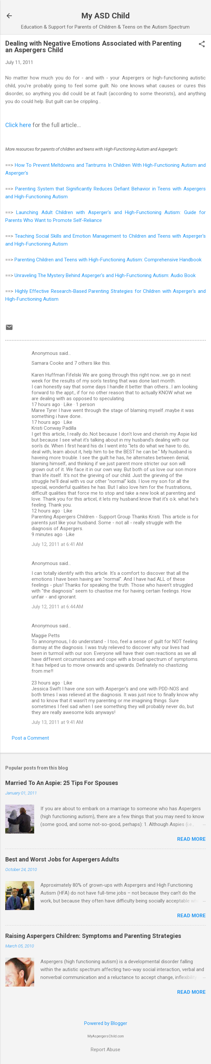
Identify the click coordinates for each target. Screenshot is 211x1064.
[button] (202, 44)
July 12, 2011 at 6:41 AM (57, 544)
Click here (18, 124)
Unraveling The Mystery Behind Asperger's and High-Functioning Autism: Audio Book (105, 275)
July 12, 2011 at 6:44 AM (57, 607)
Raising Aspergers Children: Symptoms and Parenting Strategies (93, 935)
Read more (191, 839)
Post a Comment (30, 738)
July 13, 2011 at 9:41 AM (57, 722)
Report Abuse (105, 1050)
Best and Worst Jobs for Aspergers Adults (62, 859)
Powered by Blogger (105, 1023)
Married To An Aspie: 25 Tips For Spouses (61, 782)
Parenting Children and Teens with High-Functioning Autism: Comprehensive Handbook (107, 260)
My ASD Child (105, 15)
